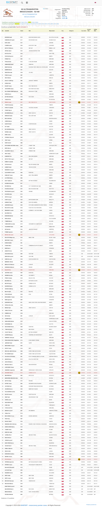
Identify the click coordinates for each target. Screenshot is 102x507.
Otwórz (64, 18)
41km (33, 22)
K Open (22, 23)
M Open (27, 23)
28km (29, 22)
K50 (49, 23)
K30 (37, 23)
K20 (31, 23)
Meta (37, 22)
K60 (55, 23)
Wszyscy (17, 23)
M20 (34, 23)
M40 (46, 23)
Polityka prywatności (91, 504)
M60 (58, 23)
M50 (52, 23)
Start (22, 22)
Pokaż (64, 16)
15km (26, 22)
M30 (40, 23)
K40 (43, 23)
